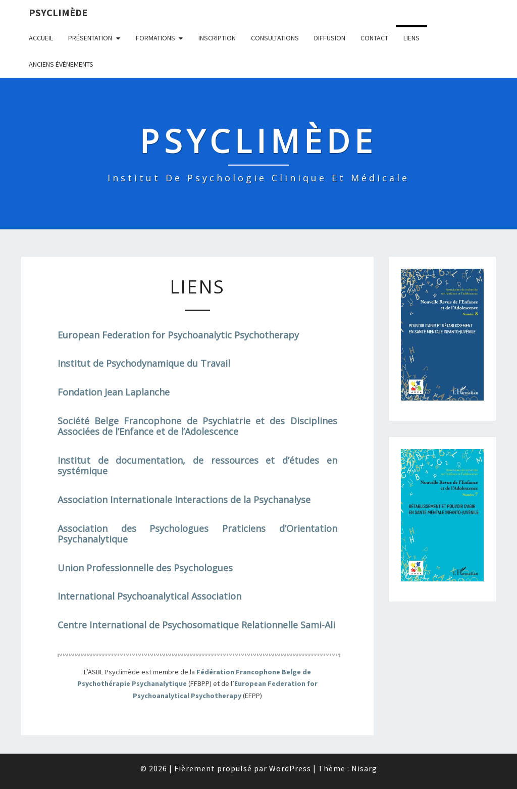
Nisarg (364, 768)
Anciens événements (61, 64)
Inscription (217, 37)
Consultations (275, 37)
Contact (374, 37)
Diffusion (329, 37)
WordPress (290, 768)
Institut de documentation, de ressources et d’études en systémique (197, 465)
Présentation (90, 37)
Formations (155, 37)
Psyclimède (58, 12)
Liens (411, 37)
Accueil (41, 37)
